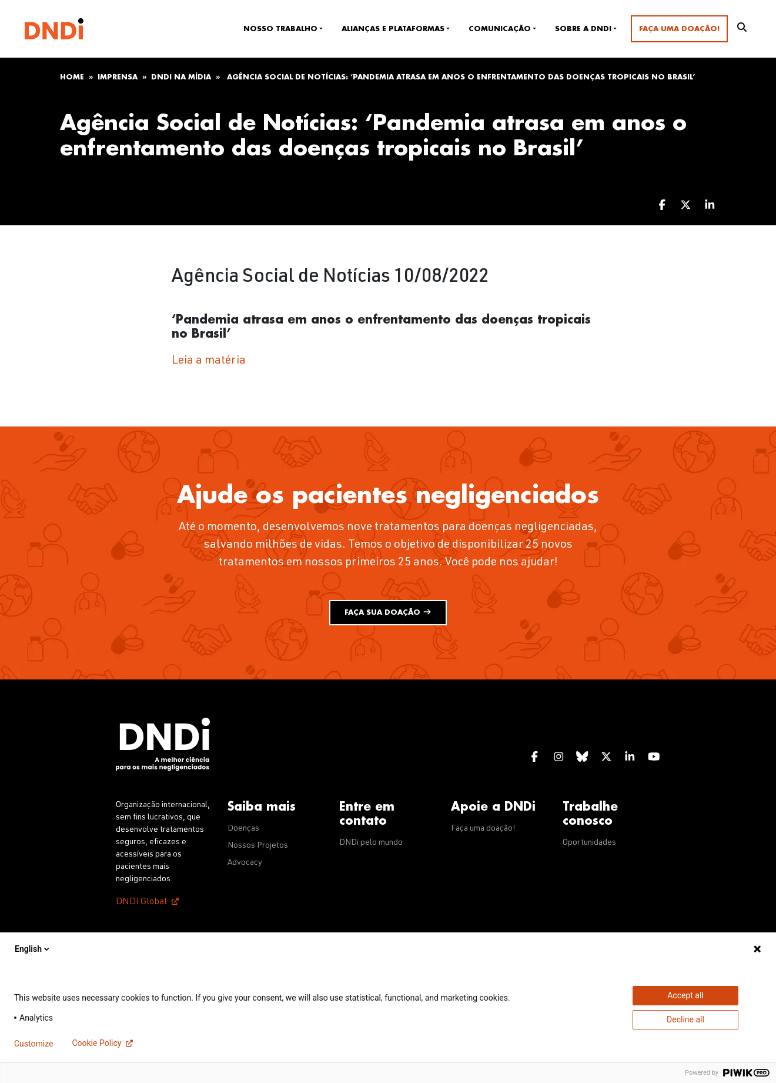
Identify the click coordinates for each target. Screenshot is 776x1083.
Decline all (685, 1019)
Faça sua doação (388, 612)
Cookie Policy (96, 1043)
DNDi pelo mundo (371, 843)
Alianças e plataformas (393, 28)
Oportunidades (589, 843)
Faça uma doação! (679, 28)
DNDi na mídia (181, 77)
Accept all (685, 995)
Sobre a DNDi (583, 28)
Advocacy (245, 863)
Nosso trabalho (280, 28)
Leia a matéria (209, 361)
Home (72, 77)
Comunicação (500, 28)
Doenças (243, 829)
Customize (33, 1043)
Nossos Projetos (258, 846)
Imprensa (118, 77)
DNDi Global (141, 902)
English (33, 949)
